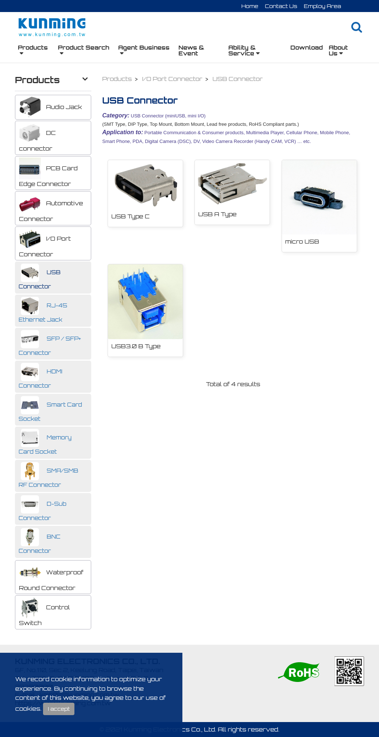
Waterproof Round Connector (51, 576)
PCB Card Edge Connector (48, 172)
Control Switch (44, 612)
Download (306, 47)
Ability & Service (242, 50)
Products (33, 47)
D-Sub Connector (42, 508)
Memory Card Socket (45, 442)
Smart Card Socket (50, 409)
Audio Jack (50, 107)
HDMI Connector (40, 376)
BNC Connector (40, 541)
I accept (59, 709)
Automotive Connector (51, 207)
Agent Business (144, 47)
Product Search (83, 47)
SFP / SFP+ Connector (50, 343)
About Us (338, 50)
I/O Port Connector (45, 243)
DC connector (37, 137)
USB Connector (40, 277)
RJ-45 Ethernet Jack (43, 310)
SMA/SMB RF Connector (48, 475)
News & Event (191, 50)
